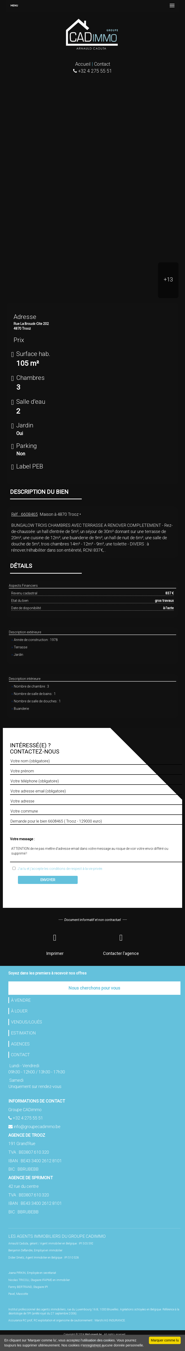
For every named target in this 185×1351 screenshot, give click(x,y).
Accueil (83, 64)
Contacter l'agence (121, 944)
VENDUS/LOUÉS (26, 1021)
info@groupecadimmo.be (37, 1126)
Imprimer (55, 944)
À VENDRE (21, 1000)
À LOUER (19, 1010)
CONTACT (20, 1054)
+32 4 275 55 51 (28, 1117)
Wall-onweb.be (93, 1334)
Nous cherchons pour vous (94, 987)
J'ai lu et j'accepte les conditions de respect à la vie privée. (59, 869)
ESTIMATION (23, 1032)
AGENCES (20, 1043)
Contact (102, 64)
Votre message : (22, 839)
